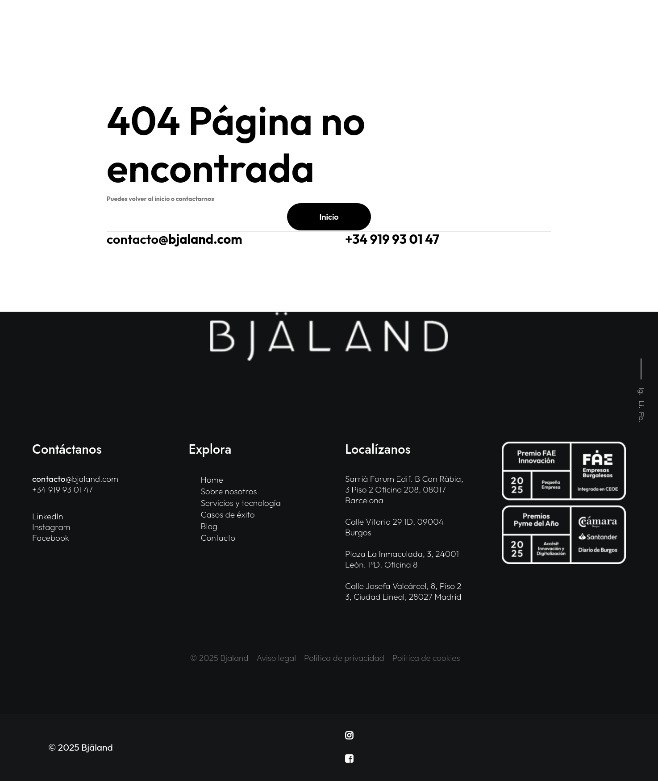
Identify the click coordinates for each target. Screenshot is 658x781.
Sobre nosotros (229, 491)
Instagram (51, 527)
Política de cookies (426, 657)
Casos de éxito (228, 514)
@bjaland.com (174, 239)
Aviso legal (276, 657)
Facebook (50, 537)
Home (212, 479)
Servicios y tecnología (241, 502)
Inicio (328, 217)
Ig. (642, 392)
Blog (209, 526)
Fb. (642, 417)
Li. (642, 405)
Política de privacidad (344, 657)
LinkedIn (47, 516)
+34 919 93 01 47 (392, 239)
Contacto (218, 537)
